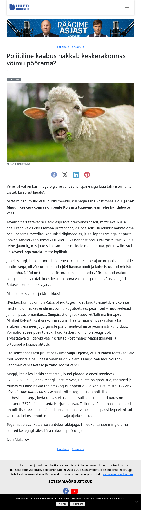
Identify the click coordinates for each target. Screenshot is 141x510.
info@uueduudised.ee (118, 474)
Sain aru (61, 503)
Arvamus (78, 47)
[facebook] (54, 176)
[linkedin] (76, 176)
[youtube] (74, 491)
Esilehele (63, 47)
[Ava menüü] (127, 7)
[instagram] (87, 176)
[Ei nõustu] (136, 502)
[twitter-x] (65, 176)
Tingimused (77, 503)
